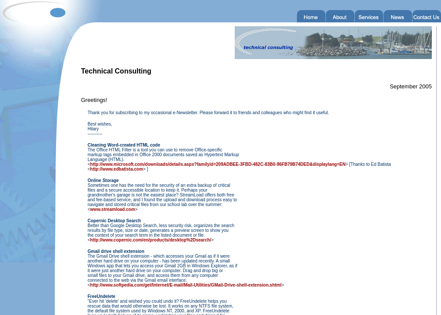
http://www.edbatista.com (116, 169)
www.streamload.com (112, 209)
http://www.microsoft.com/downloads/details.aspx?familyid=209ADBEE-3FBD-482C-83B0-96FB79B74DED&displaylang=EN (218, 164)
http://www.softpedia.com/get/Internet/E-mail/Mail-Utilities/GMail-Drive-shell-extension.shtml (186, 285)
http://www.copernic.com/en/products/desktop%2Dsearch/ (150, 240)
